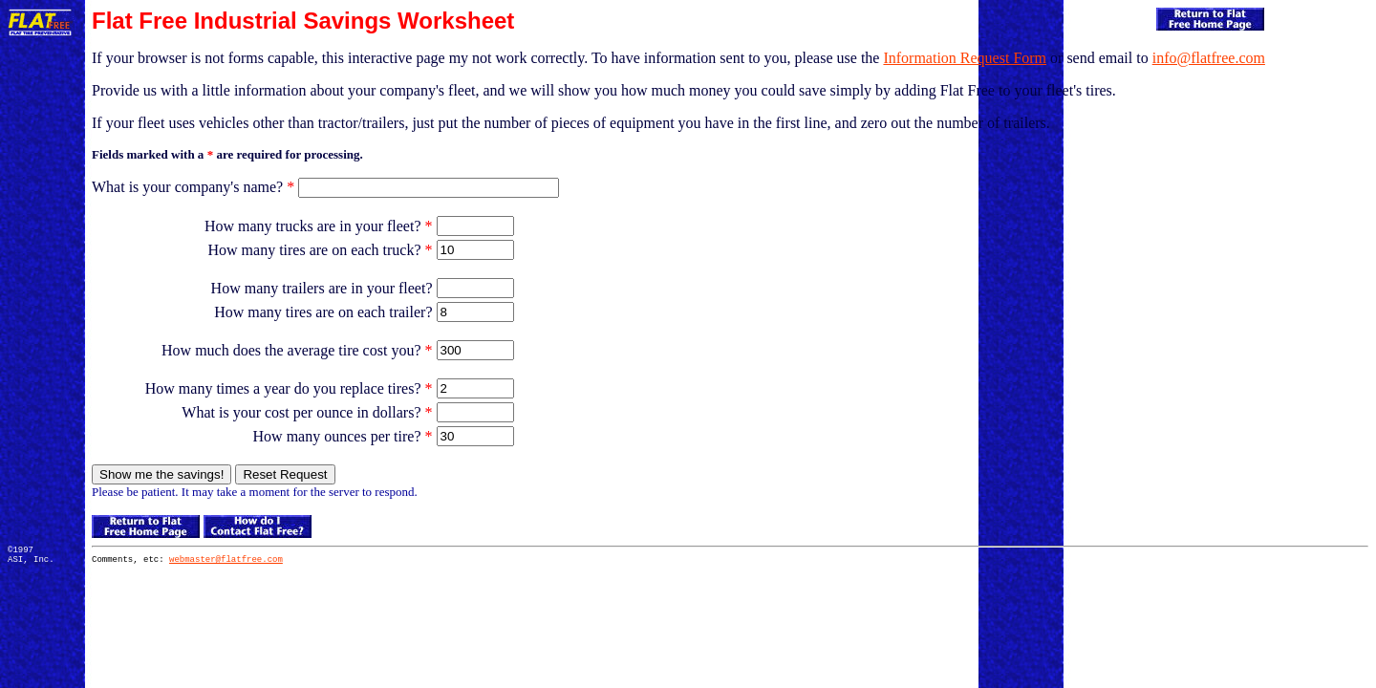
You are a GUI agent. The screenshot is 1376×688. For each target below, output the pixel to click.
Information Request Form (964, 58)
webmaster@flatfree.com (226, 561)
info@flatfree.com (1208, 58)
